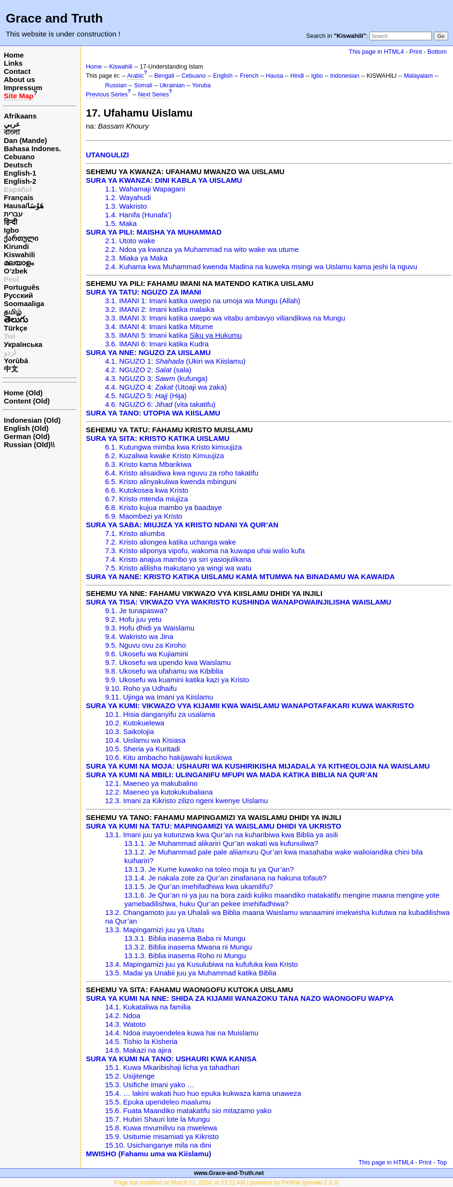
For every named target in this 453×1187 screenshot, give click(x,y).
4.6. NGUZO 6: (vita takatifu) (160, 404)
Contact (17, 71)
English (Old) (26, 428)
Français (19, 197)
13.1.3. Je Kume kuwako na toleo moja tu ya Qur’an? (209, 869)
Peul (11, 279)
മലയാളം (19, 263)
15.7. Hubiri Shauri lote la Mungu (157, 1119)
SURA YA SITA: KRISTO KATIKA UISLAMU (157, 438)
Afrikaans (20, 116)
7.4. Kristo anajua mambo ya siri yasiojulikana (178, 559)
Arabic (135, 75)
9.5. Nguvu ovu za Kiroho (145, 645)
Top (442, 1162)
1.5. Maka (121, 223)
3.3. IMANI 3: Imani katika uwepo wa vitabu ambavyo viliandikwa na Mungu (225, 318)
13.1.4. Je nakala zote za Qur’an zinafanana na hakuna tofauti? (225, 878)
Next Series (153, 94)
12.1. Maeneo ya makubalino (151, 783)
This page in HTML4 (376, 51)
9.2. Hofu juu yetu (133, 619)
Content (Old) (27, 401)
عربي (12, 124)
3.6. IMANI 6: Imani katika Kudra (157, 344)
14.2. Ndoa (122, 1015)
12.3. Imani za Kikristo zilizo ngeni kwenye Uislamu (186, 800)
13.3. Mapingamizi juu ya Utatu (154, 930)
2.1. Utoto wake (130, 241)
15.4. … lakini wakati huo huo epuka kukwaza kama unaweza (203, 1093)
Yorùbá (16, 360)
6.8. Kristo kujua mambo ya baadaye (163, 507)
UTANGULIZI (107, 155)
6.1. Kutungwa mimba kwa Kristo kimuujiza (173, 447)
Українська (23, 344)
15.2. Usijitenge (130, 1076)
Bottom (437, 51)
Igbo (11, 230)
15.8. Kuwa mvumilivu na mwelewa (161, 1128)
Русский (18, 295)
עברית (13, 214)
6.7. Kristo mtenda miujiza (146, 499)
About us (19, 79)
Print (415, 51)
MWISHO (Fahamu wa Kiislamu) (148, 1154)
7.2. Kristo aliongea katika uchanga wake (170, 542)
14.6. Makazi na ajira (138, 1050)
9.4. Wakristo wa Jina (139, 636)
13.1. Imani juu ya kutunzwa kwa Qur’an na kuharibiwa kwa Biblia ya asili (221, 835)
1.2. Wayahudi (128, 197)
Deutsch (18, 165)
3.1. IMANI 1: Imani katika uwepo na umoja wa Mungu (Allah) (202, 301)
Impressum (23, 87)
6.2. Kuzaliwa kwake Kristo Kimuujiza (164, 455)
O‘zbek (15, 271)
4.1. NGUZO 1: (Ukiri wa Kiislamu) (175, 361)
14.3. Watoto (125, 1024)
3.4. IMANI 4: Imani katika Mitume (159, 326)
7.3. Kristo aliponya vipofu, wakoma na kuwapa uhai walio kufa (205, 550)
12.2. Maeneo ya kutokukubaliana (159, 792)
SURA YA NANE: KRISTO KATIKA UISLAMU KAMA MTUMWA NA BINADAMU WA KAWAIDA (240, 576)
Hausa (274, 75)
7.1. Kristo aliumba (135, 533)
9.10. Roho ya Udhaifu (141, 688)
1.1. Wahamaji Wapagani (145, 189)
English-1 (20, 173)
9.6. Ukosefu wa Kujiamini (146, 654)
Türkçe (15, 328)
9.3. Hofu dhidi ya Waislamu (149, 628)
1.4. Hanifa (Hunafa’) (138, 215)
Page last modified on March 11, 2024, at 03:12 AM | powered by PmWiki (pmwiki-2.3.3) (226, 1182)
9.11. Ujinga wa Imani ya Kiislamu (159, 697)
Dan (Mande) (25, 140)
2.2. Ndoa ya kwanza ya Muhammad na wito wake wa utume (202, 249)
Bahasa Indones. (32, 148)
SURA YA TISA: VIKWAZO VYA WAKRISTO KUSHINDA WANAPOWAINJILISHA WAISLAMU (238, 602)
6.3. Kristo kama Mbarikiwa (148, 464)
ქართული (21, 238)
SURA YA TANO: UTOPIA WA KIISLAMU (153, 413)
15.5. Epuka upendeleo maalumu (158, 1102)
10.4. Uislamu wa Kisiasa (145, 740)
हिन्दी (10, 222)
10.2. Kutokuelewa (134, 723)
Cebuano (19, 157)
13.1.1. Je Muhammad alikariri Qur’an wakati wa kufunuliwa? (221, 843)
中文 (11, 369)
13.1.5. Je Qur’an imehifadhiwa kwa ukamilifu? (198, 886)
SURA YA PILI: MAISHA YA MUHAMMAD (154, 232)
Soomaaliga (24, 303)
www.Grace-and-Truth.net (229, 1173)
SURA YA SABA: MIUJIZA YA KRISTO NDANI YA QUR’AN (182, 525)
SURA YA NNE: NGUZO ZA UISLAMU (148, 352)
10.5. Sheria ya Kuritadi (142, 749)
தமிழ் (13, 312)
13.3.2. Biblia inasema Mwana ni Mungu (188, 947)
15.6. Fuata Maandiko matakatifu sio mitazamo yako (188, 1110)
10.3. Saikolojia (129, 731)
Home (14, 55)
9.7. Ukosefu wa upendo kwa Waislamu (168, 662)
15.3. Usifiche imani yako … (149, 1084)
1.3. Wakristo (126, 206)
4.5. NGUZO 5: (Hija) (146, 396)
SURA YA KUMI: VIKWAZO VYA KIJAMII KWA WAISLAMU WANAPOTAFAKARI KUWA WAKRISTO (250, 705)
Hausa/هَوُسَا (24, 206)
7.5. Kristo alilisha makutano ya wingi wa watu (178, 568)
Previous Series (107, 94)
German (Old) (27, 436)
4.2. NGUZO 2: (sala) (148, 370)
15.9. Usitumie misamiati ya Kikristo (162, 1136)
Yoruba (201, 85)
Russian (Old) (27, 444)
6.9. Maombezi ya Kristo (143, 516)
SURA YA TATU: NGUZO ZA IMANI (143, 292)
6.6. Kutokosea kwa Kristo (146, 490)
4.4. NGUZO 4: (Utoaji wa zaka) (165, 387)
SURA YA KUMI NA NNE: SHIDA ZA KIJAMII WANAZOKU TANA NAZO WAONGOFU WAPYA (240, 998)
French (249, 75)
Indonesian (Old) (32, 420)
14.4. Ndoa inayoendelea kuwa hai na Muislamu (181, 1033)
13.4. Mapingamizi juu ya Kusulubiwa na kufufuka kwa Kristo (201, 964)
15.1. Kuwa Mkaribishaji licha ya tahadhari (172, 1067)
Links (13, 63)
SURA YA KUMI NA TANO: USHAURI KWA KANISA (171, 1059)
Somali (143, 85)
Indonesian (344, 75)
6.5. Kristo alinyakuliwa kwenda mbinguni (170, 481)
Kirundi (16, 246)
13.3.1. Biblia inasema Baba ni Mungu (185, 938)
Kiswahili (19, 254)
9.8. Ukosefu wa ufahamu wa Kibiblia (164, 671)
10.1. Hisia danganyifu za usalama (160, 714)
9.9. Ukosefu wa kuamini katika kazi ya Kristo (177, 680)
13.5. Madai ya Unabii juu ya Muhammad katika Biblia (190, 973)
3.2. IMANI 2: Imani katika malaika (160, 309)
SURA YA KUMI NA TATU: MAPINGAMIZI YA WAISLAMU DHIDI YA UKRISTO (213, 826)
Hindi (297, 75)
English (223, 75)
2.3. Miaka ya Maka (136, 258)
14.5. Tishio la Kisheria (141, 1041)
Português (21, 287)
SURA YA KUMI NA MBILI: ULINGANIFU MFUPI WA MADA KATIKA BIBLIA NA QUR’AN (232, 775)
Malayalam (418, 75)
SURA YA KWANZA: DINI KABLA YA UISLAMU (164, 180)
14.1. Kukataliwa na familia (148, 1007)
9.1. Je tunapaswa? (136, 610)
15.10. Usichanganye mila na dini (158, 1145)
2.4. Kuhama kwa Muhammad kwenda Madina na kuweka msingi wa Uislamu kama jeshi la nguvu (261, 266)
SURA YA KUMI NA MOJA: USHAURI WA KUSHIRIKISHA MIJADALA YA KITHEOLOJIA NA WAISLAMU (258, 766)
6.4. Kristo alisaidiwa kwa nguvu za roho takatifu (181, 473)
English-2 (20, 181)
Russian (116, 85)
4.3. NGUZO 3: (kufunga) (156, 378)
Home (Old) (23, 393)
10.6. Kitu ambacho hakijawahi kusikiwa (168, 757)
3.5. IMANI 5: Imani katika (173, 335)
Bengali (165, 75)
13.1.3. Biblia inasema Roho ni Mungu (185, 955)
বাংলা (12, 132)
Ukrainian (172, 85)
